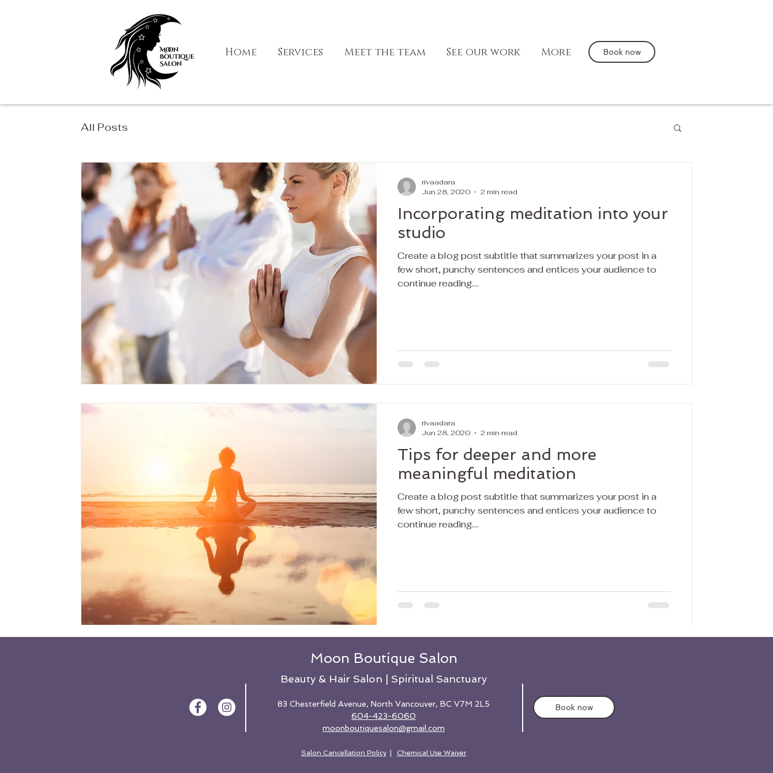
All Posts (104, 127)
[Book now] (621, 52)
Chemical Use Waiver (432, 753)
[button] (677, 129)
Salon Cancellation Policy (343, 753)
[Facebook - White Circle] (198, 707)
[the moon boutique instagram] (226, 707)
